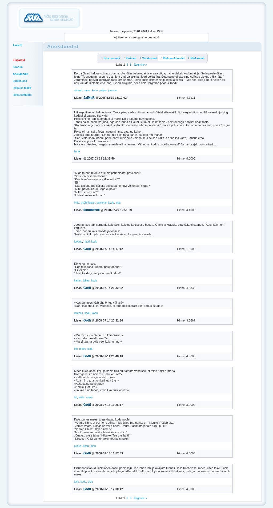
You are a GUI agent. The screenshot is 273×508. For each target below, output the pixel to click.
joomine (112, 90)
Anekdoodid (20, 74)
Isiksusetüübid (22, 94)
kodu (95, 90)
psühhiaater (88, 202)
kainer (77, 280)
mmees (78, 313)
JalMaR (89, 98)
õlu (76, 348)
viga (118, 202)
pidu (90, 481)
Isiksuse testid (22, 87)
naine (87, 90)
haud (87, 241)
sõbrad (78, 90)
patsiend (102, 202)
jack (76, 481)
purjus (77, 445)
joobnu (78, 241)
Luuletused (20, 81)
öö (75, 397)
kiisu (93, 445)
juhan (86, 280)
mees (82, 348)
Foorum (18, 67)
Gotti (87, 249)
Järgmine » (140, 64)
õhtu (76, 202)
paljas (102, 90)
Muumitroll (91, 210)
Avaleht (17, 45)
